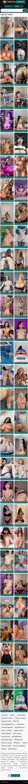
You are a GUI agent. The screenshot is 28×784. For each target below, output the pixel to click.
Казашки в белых (6, 745)
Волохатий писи (19, 727)
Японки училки (5, 736)
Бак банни (4, 715)
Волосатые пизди (6, 739)
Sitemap (25, 782)
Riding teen (17, 742)
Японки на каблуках (19, 745)
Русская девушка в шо (7, 724)
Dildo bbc (16, 721)
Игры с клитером (6, 730)
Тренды (17, 6)
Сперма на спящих (20, 718)
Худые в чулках (18, 730)
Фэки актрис (17, 733)
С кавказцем (20, 724)
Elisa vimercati (12, 749)
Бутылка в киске (6, 721)
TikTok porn (4, 782)
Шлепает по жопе (6, 718)
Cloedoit (24, 742)
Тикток (14, 1)
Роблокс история (6, 742)
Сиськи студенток (7, 727)
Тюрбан (12, 715)
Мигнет (3, 749)
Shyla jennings (18, 739)
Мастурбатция (16, 736)
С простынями (20, 715)
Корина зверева (6, 733)
